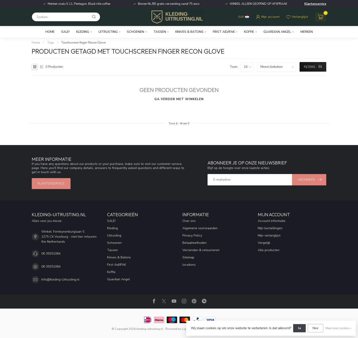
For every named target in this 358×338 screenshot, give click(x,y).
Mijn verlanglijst (269, 235)
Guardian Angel (277, 32)
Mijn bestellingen (270, 228)
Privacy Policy (192, 235)
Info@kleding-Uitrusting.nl (60, 279)
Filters (313, 67)
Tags (50, 43)
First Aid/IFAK (224, 32)
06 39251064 (51, 253)
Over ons (189, 221)
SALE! (65, 32)
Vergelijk (264, 243)
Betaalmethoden (194, 243)
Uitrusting (108, 32)
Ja (299, 328)
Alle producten (268, 250)
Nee (316, 328)
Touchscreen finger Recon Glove (83, 43)
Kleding (82, 32)
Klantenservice (315, 4)
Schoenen (135, 32)
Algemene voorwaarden (200, 228)
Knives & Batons (189, 32)
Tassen (159, 32)
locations (189, 265)
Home (50, 32)
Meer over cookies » (338, 328)
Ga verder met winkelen (179, 99)
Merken (306, 32)
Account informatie (271, 221)
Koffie (249, 32)
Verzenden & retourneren (201, 250)
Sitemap (188, 257)
